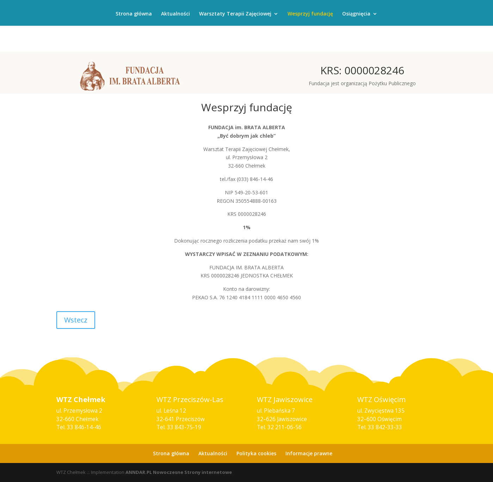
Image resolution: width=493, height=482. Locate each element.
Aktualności (175, 14)
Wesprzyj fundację (310, 14)
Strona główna (134, 14)
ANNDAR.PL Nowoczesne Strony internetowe (178, 472)
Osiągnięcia (356, 14)
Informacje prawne (308, 453)
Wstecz (75, 320)
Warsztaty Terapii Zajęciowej (235, 14)
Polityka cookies (256, 453)
